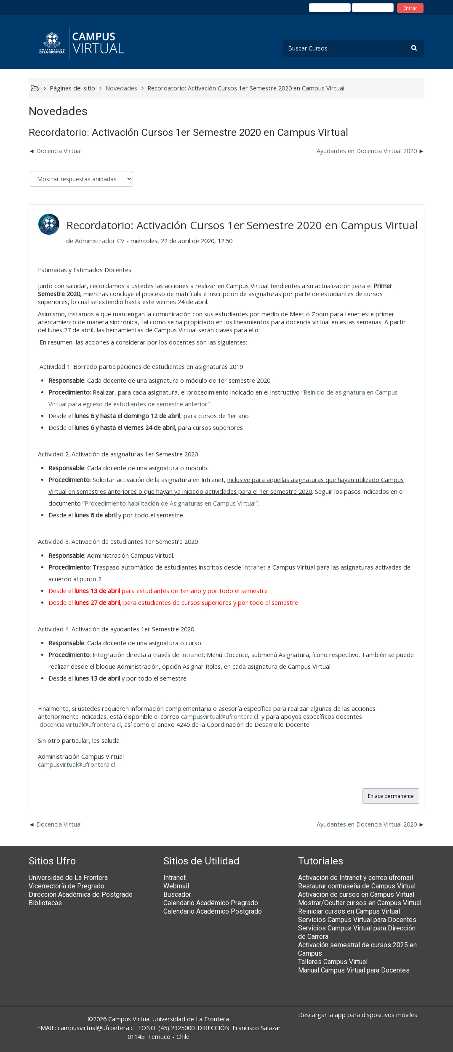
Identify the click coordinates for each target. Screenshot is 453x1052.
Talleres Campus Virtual (333, 962)
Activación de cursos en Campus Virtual (356, 894)
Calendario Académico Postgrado (212, 911)
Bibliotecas (45, 903)
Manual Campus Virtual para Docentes (354, 970)
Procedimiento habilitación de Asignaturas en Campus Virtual (170, 503)
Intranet (254, 567)
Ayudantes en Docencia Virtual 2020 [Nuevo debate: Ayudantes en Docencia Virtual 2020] (367, 151)
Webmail (176, 886)
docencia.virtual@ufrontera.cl (80, 725)
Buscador (177, 894)
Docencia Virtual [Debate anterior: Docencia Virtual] (59, 151)
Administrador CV (100, 241)
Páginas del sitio (72, 88)
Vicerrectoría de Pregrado (66, 886)
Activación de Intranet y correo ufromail (355, 878)
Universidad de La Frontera (68, 878)
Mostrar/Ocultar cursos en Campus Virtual (359, 903)
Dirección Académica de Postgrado (81, 894)
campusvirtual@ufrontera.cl (219, 717)
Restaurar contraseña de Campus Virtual (357, 886)
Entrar (410, 8)
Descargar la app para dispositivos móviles (357, 1015)
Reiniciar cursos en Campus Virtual (349, 911)
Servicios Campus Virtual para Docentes (357, 920)
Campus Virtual (129, 1019)
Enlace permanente (391, 796)
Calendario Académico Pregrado (210, 903)
